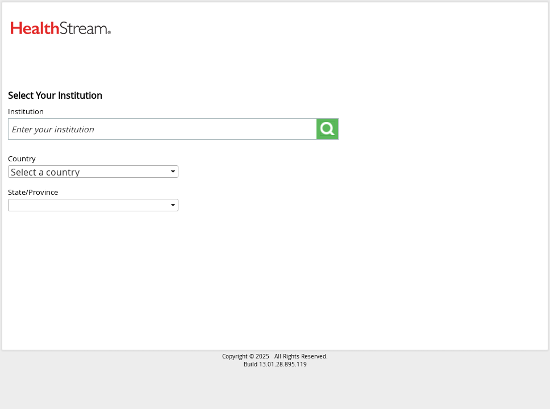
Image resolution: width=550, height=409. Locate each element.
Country (22, 158)
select (287, 125)
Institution (26, 111)
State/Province (33, 192)
